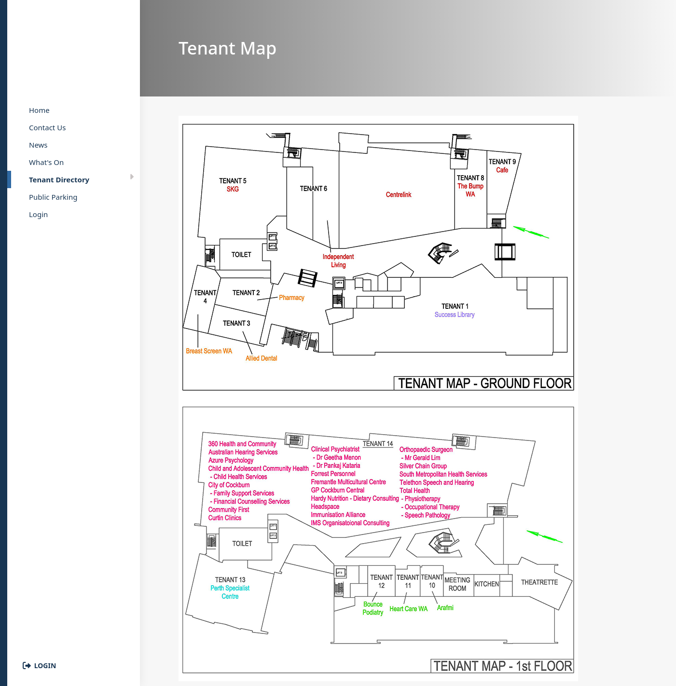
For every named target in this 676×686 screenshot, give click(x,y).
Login (45, 665)
